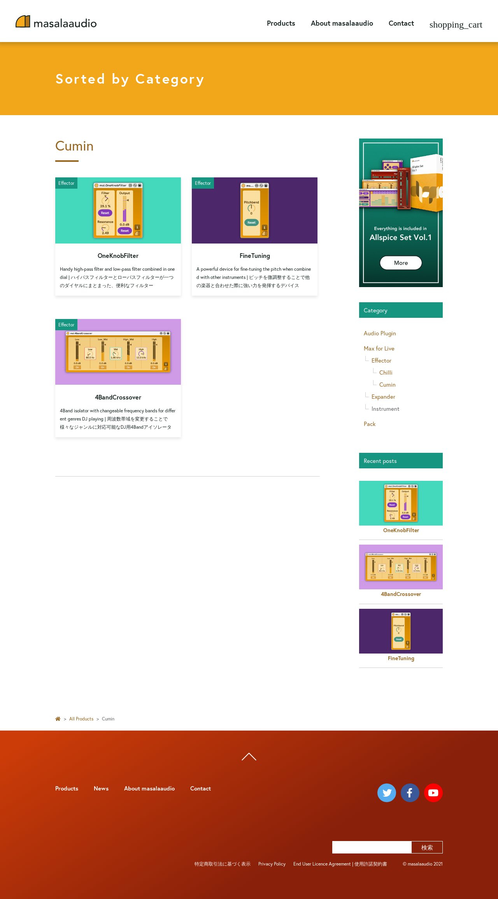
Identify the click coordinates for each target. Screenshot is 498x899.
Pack (369, 424)
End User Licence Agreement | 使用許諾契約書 (340, 864)
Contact (401, 23)
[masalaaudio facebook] (410, 792)
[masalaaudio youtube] (433, 792)
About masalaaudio (342, 23)
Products (281, 23)
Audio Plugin (380, 333)
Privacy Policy (272, 864)
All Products (81, 719)
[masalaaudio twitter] (386, 792)
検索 (427, 847)
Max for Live (379, 348)
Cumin (387, 384)
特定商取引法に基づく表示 (223, 864)
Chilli (386, 372)
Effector (381, 360)
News (101, 788)
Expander (383, 396)
